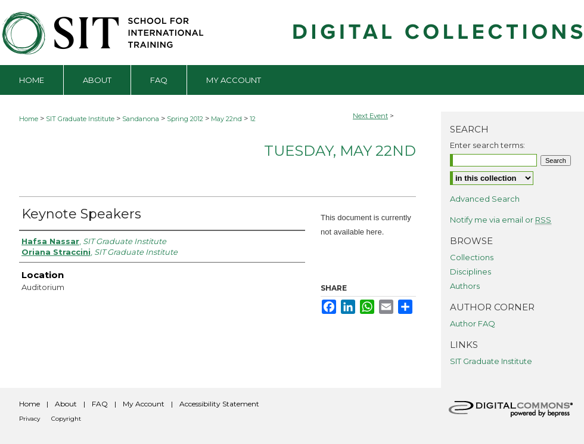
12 (253, 119)
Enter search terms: (487, 145)
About (66, 403)
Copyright (66, 419)
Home (28, 119)
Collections (471, 257)
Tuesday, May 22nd (340, 150)
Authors (465, 286)
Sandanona (141, 119)
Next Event (370, 116)
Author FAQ (472, 323)
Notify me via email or (500, 219)
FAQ (100, 403)
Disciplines (470, 271)
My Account (143, 403)
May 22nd (227, 119)
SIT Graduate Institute (81, 119)
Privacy (29, 419)
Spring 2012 (186, 119)
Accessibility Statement (219, 403)
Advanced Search (485, 199)
